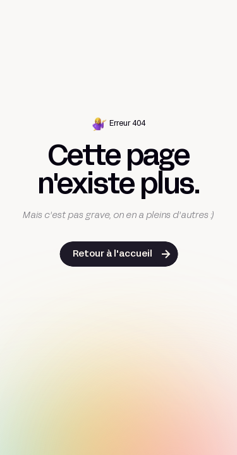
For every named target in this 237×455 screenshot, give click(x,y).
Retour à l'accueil (112, 254)
